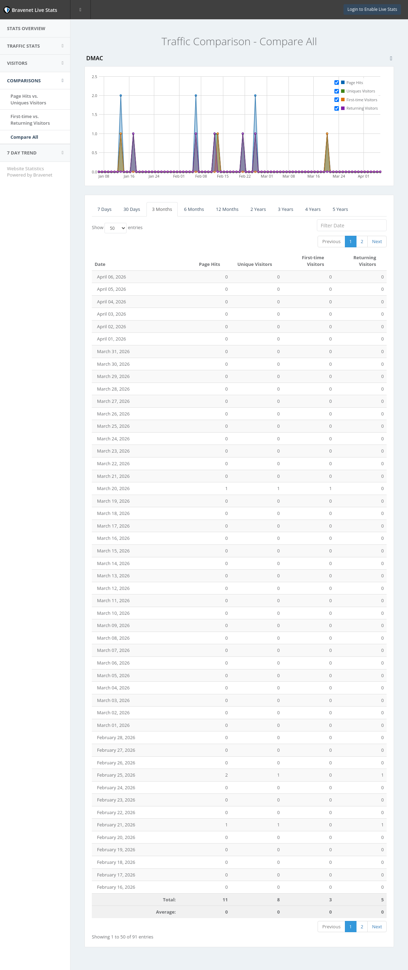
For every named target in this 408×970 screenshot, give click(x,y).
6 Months (194, 209)
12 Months (227, 209)
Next (377, 241)
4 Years (313, 209)
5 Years (340, 209)
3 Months (162, 209)
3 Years (285, 209)
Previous (331, 241)
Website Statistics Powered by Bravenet (29, 171)
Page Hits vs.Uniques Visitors (28, 99)
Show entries (117, 228)
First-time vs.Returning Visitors (30, 119)
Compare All (24, 137)
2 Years (258, 209)
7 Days (104, 209)
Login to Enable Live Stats (372, 9)
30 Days (131, 209)
